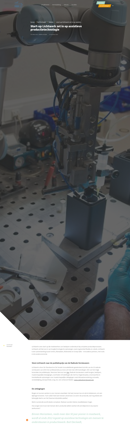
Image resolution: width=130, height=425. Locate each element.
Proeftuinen (45, 5)
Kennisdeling (56, 5)
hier (68, 372)
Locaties (74, 5)
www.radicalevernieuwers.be (84, 380)
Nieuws (66, 5)
